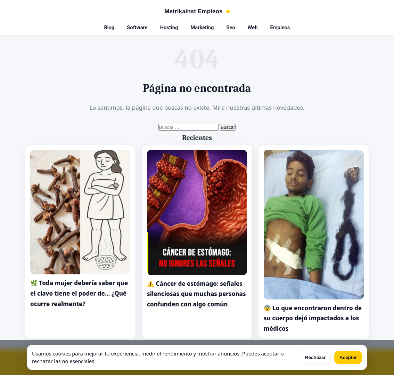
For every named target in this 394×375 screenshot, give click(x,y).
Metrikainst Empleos (194, 12)
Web (253, 27)
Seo (230, 27)
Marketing (202, 27)
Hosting (169, 27)
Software (137, 27)
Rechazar (315, 357)
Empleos (280, 27)
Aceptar (348, 357)
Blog (109, 27)
